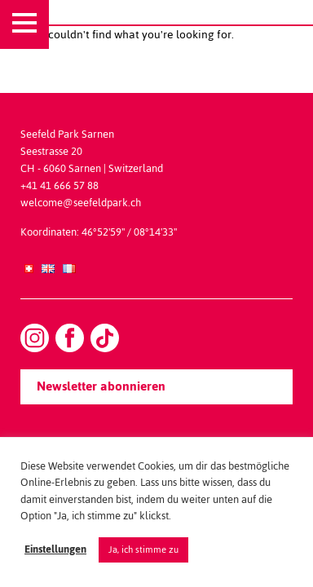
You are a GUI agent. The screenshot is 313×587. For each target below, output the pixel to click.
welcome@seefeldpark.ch (80, 202)
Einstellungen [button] (55, 549)
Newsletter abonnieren (101, 386)
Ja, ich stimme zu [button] (143, 549)
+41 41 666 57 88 (59, 185)
